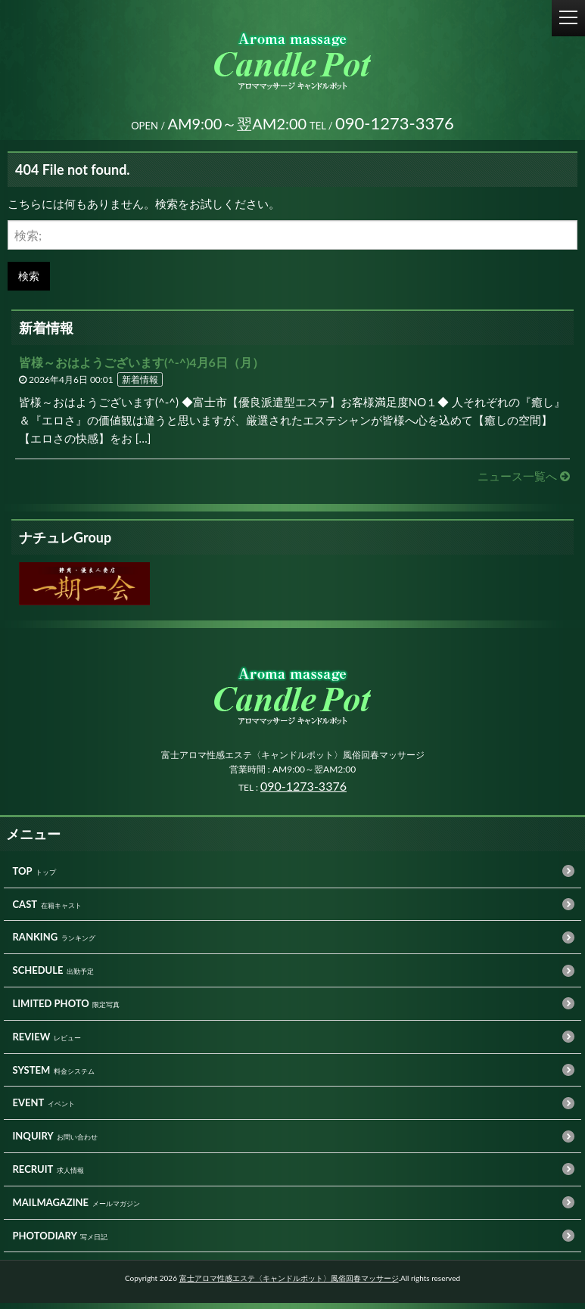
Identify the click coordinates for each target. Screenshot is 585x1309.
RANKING (35, 943)
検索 (28, 281)
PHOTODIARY (45, 1242)
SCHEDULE (38, 976)
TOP (23, 877)
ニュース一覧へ (524, 482)
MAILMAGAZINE (51, 1208)
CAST (25, 910)
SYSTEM (32, 1076)
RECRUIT (33, 1175)
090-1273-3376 (303, 792)
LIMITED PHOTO (51, 1009)
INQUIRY (33, 1142)
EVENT (29, 1108)
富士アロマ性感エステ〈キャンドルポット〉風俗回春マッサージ (289, 1284)
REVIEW (32, 1043)
